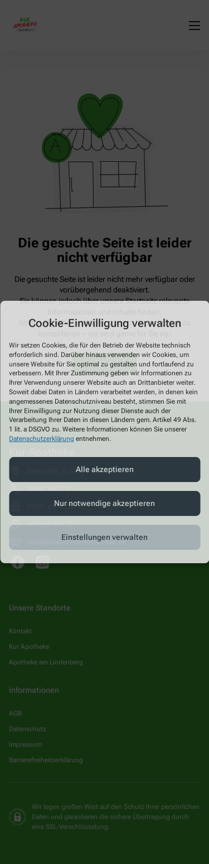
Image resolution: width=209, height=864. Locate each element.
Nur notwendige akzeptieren (104, 503)
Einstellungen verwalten (104, 537)
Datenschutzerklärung (41, 439)
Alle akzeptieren (105, 469)
